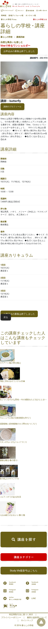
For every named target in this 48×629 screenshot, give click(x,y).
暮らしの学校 (6, 37)
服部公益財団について (37, 617)
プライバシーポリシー (11, 617)
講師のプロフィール (12, 106)
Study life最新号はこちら (23, 570)
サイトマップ (27, 620)
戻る (5, 317)
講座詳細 (20, 37)
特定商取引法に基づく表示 (21, 614)
